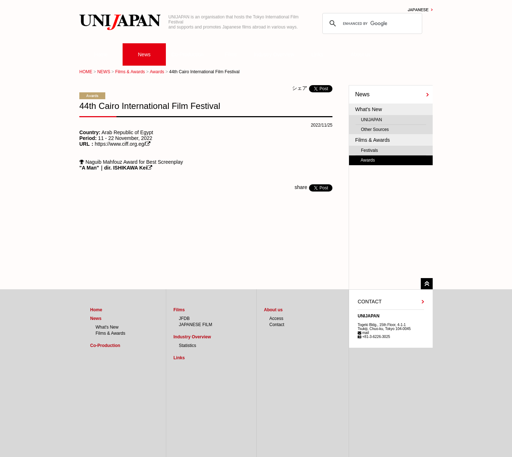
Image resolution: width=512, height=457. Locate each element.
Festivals (369, 150)
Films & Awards (130, 71)
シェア (299, 88)
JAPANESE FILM (195, 324)
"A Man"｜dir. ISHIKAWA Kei (113, 168)
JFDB (184, 318)
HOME (85, 71)
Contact (276, 324)
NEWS (103, 71)
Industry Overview (274, 54)
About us (360, 54)
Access (276, 318)
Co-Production (187, 54)
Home (100, 54)
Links (317, 54)
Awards (157, 71)
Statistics (187, 345)
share (301, 187)
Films (231, 54)
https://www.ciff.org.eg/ (120, 144)
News (144, 54)
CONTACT (370, 301)
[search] (371, 23)
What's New (368, 109)
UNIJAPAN (371, 119)
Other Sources (375, 129)
